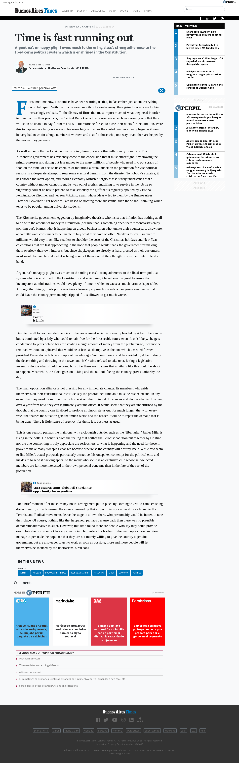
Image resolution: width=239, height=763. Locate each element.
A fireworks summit (30, 672)
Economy (86, 10)
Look (183, 730)
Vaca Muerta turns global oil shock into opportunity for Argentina (62, 489)
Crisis (111, 572)
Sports (147, 10)
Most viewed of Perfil (199, 108)
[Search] (204, 9)
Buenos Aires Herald (55, 572)
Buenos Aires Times (80, 572)
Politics (137, 572)
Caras (56, 730)
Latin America (104, 10)
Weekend (170, 730)
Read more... (37, 311)
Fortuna (102, 730)
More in (32, 593)
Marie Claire (72, 730)
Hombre (117, 730)
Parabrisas (133, 730)
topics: (22, 568)
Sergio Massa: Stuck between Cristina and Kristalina (48, 685)
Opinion (161, 10)
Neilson (37, 572)
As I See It (24, 572)
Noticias (88, 730)
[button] (161, 90)
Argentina (70, 10)
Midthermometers (29, 658)
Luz (194, 730)
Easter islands (37, 318)
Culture (134, 10)
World (120, 10)
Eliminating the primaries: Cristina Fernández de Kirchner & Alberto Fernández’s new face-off (72, 679)
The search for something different (39, 665)
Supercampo (152, 730)
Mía (203, 730)
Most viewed (186, 26)
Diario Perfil (41, 730)
